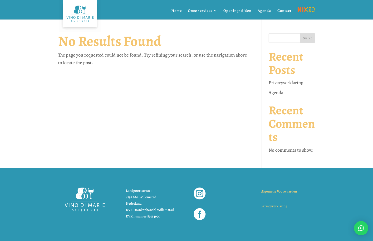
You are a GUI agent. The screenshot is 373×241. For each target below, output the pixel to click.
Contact (284, 11)
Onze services (200, 11)
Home (176, 11)
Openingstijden (237, 11)
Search (307, 38)
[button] (361, 228)
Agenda (264, 11)
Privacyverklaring (286, 82)
